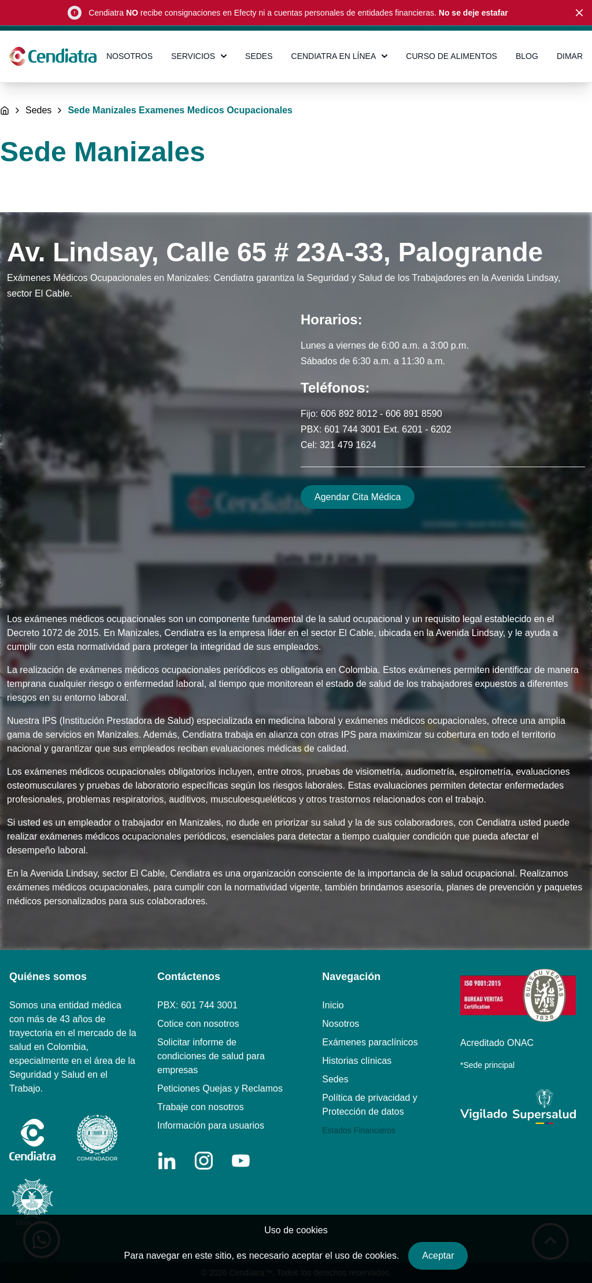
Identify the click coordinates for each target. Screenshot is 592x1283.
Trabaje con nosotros (200, 1107)
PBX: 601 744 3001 (197, 1005)
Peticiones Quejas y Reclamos (220, 1088)
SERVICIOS (199, 56)
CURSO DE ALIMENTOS (451, 56)
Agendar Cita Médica (357, 497)
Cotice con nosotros (198, 1024)
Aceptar (438, 1255)
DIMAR (570, 56)
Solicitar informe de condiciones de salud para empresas (211, 1056)
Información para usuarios (210, 1125)
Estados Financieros (358, 1130)
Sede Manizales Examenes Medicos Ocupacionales (180, 110)
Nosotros (340, 1024)
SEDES (258, 56)
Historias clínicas (356, 1061)
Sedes (38, 110)
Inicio (332, 1005)
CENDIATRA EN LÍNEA (339, 56)
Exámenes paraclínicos (369, 1042)
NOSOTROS (129, 56)
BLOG (527, 56)
